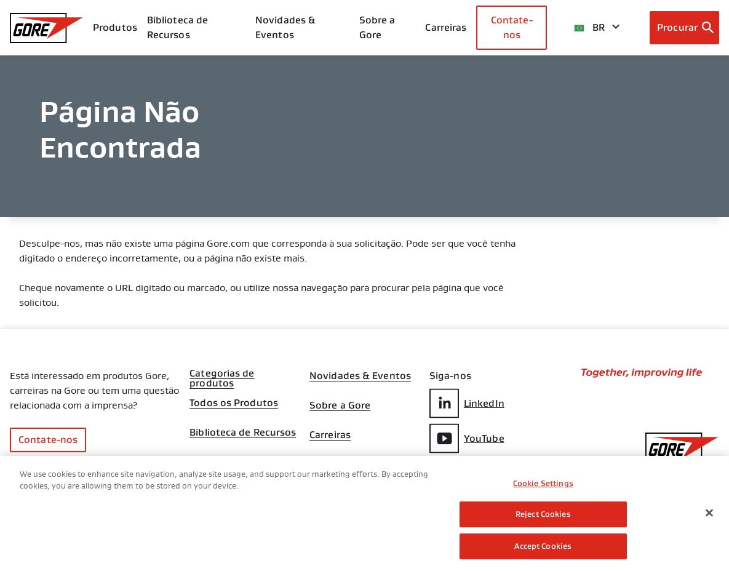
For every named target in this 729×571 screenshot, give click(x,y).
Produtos (115, 27)
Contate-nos (512, 27)
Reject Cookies (543, 517)
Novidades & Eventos (285, 27)
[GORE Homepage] (46, 28)
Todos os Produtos (233, 403)
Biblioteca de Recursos (242, 432)
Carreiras (330, 435)
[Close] (709, 515)
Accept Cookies (543, 549)
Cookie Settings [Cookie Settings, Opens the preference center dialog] (543, 485)
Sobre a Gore (377, 27)
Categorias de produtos (221, 375)
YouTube (466, 438)
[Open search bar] (684, 27)
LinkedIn (466, 403)
